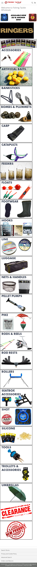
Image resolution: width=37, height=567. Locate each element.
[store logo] (13, 2)
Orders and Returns (7, 561)
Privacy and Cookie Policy (9, 554)
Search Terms (5, 550)
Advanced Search (6, 557)
